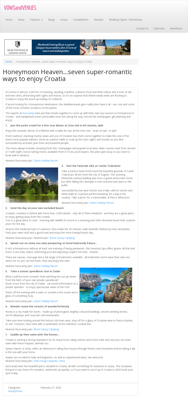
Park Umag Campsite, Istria (49, 361)
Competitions (80, 19)
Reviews (98, 19)
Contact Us (142, 28)
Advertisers (176, 28)
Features (36, 19)
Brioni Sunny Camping (62, 238)
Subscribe (159, 28)
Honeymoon (15, 391)
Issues (64, 19)
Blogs (51, 19)
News (21, 19)
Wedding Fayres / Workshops (125, 19)
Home (8, 19)
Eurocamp (28, 113)
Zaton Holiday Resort (46, 160)
